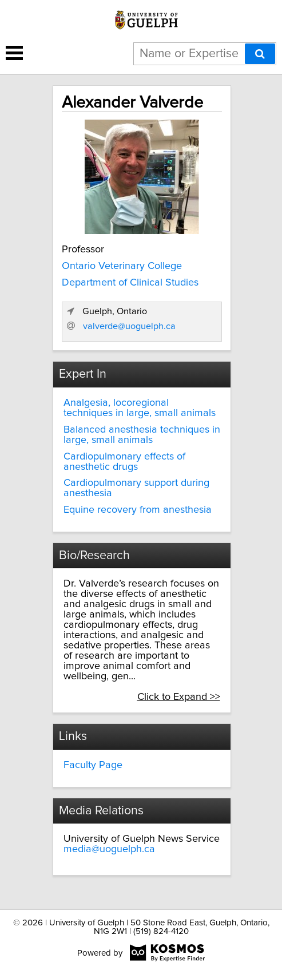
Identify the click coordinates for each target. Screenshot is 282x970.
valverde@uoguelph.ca (129, 326)
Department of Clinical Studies (130, 283)
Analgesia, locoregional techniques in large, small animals (139, 408)
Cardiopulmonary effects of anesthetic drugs (124, 462)
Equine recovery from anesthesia (137, 510)
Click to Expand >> (178, 697)
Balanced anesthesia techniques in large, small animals (141, 435)
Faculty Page (92, 765)
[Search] (260, 53)
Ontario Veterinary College (122, 266)
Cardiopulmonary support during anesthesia (136, 488)
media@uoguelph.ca (109, 849)
